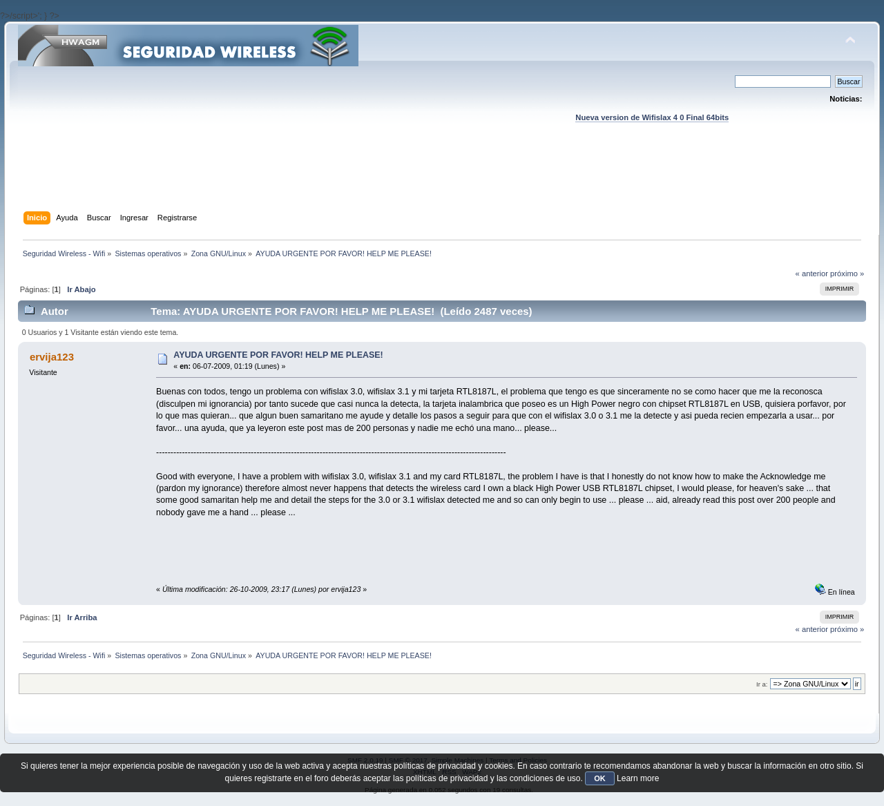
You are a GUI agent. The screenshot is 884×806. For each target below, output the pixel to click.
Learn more (638, 778)
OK (600, 778)
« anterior (812, 273)
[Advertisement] (442, 180)
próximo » (847, 273)
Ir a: (761, 684)
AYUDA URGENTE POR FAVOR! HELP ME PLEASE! (278, 355)
